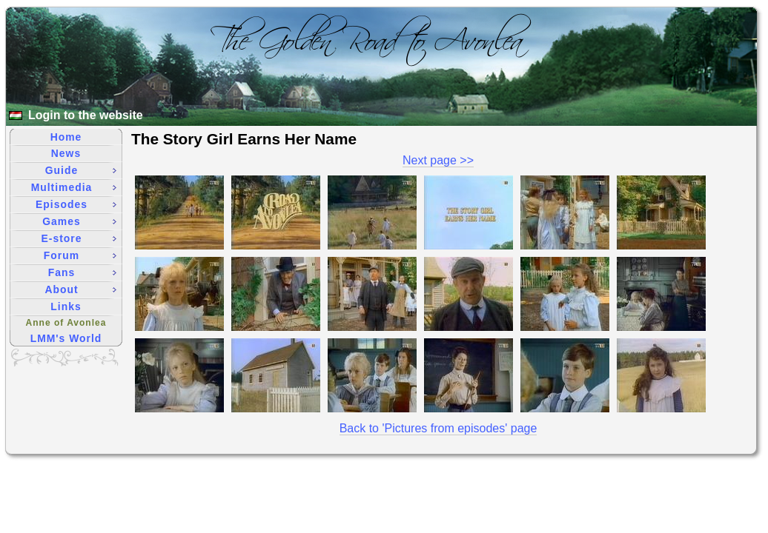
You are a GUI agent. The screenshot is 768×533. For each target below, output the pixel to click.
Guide (80, 170)
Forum (80, 255)
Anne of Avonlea (66, 323)
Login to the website (85, 115)
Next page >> (438, 160)
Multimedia (73, 187)
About (80, 289)
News (66, 153)
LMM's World (66, 338)
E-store (79, 238)
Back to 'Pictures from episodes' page (438, 428)
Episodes (76, 204)
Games (79, 221)
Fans (82, 272)
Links (65, 306)
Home (66, 137)
